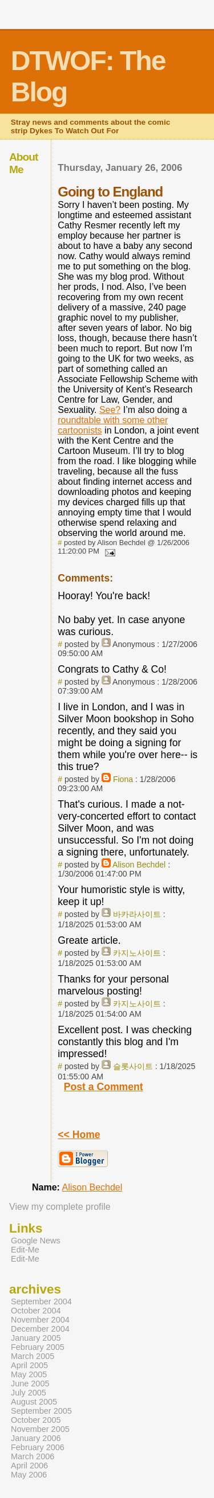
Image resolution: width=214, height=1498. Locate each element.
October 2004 (36, 1310)
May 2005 (29, 1374)
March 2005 (32, 1356)
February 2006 (37, 1447)
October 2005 (36, 1420)
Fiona (123, 779)
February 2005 (37, 1347)
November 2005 (40, 1429)
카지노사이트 (137, 952)
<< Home (79, 1134)
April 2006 (29, 1465)
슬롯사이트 (133, 1066)
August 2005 (34, 1401)
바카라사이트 (137, 914)
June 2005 (30, 1383)
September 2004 (41, 1301)
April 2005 (29, 1365)
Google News (35, 1240)
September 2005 (41, 1410)
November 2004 (40, 1319)
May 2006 (29, 1474)
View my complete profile (60, 1207)
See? (109, 410)
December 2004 (40, 1328)
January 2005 (36, 1338)
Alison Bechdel (138, 864)
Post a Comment (103, 1086)
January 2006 (36, 1438)
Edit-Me (25, 1249)
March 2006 (32, 1456)
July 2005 (28, 1392)
